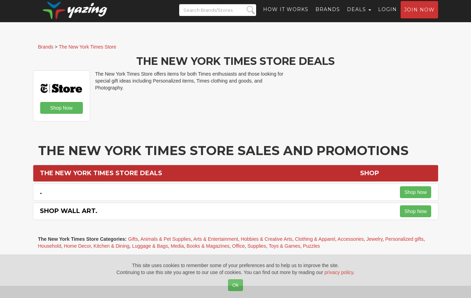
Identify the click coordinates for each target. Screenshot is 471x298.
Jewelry (374, 239)
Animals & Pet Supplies (165, 239)
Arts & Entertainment (215, 239)
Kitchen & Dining (112, 246)
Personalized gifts (404, 239)
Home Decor (77, 246)
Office (238, 246)
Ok (236, 285)
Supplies (256, 246)
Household (49, 246)
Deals (359, 15)
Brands (327, 15)
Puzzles (311, 246)
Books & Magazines (207, 246)
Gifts (133, 239)
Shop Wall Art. (68, 211)
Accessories (351, 239)
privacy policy (338, 272)
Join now (419, 16)
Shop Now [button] (61, 108)
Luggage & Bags (150, 246)
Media (177, 246)
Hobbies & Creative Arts (267, 239)
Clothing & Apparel (315, 239)
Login (387, 15)
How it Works (285, 15)
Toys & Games (284, 246)
